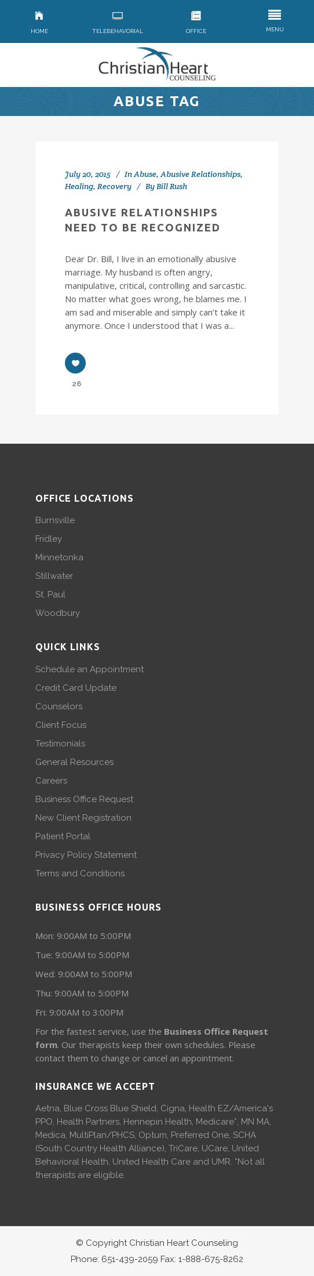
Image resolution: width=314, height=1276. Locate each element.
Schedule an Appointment (89, 669)
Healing (79, 186)
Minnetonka (59, 557)
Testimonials (60, 743)
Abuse (145, 174)
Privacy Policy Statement (86, 855)
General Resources (74, 762)
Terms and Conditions (80, 873)
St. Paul (50, 594)
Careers (51, 780)
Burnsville (55, 520)
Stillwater (54, 576)
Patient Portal (62, 836)
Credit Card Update (75, 688)
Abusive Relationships (200, 174)
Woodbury (57, 613)
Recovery (114, 186)
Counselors (58, 706)
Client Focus (60, 725)
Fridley (48, 539)
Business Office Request (84, 799)
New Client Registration (83, 818)
